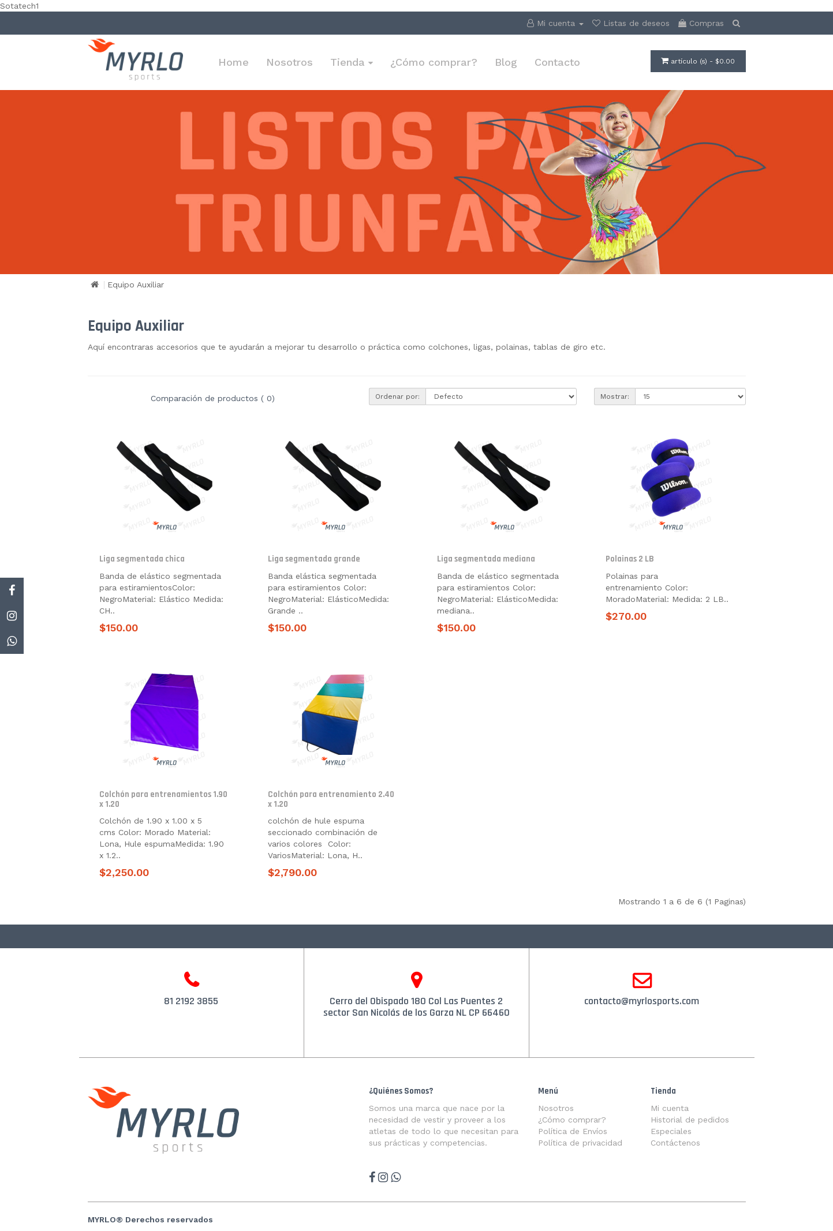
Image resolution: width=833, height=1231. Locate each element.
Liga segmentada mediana (486, 558)
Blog (506, 62)
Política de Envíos (572, 1131)
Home (233, 62)
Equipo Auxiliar (135, 284)
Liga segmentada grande (314, 558)
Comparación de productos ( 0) (213, 398)
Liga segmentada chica (142, 558)
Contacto (557, 62)
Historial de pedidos (690, 1119)
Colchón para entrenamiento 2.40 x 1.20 (331, 799)
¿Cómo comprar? (433, 62)
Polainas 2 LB (630, 558)
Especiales (671, 1131)
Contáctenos (675, 1142)
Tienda (351, 62)
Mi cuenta (670, 1108)
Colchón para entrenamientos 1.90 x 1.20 (163, 799)
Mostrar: (614, 396)
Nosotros (289, 62)
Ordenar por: (397, 396)
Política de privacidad (580, 1142)
